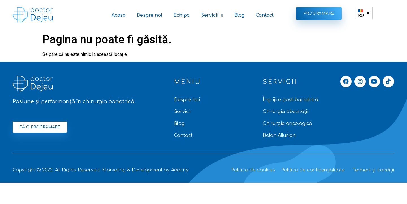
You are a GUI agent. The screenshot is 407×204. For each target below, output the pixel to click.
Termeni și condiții (373, 170)
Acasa (118, 15)
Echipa (182, 15)
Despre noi (149, 15)
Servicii (212, 15)
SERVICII (280, 81)
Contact (265, 15)
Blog (239, 15)
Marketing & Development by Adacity (145, 170)
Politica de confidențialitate (313, 170)
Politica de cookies (253, 170)
